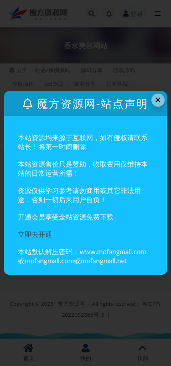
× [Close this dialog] (158, 100)
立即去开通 (35, 234)
